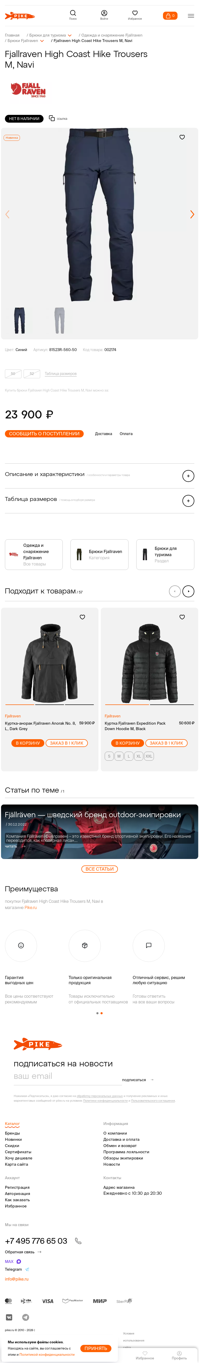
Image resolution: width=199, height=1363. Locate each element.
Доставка (103, 433)
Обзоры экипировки (123, 1157)
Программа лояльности (126, 1151)
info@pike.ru (17, 1278)
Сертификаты (18, 1151)
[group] (99, 214)
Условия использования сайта (133, 1340)
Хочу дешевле (19, 1157)
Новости (111, 1164)
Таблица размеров (61, 373)
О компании (115, 1132)
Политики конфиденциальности (105, 1100)
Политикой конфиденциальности (47, 1355)
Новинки (13, 1139)
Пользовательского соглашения (153, 1100)
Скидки (12, 1145)
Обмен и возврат (120, 1145)
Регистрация (17, 1187)
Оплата (126, 433)
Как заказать (17, 1199)
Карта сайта (16, 1164)
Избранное (16, 1205)
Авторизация (17, 1193)
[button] (192, 214)
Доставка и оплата (121, 1139)
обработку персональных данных (100, 1095)
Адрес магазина (118, 1187)
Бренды (12, 1132)
